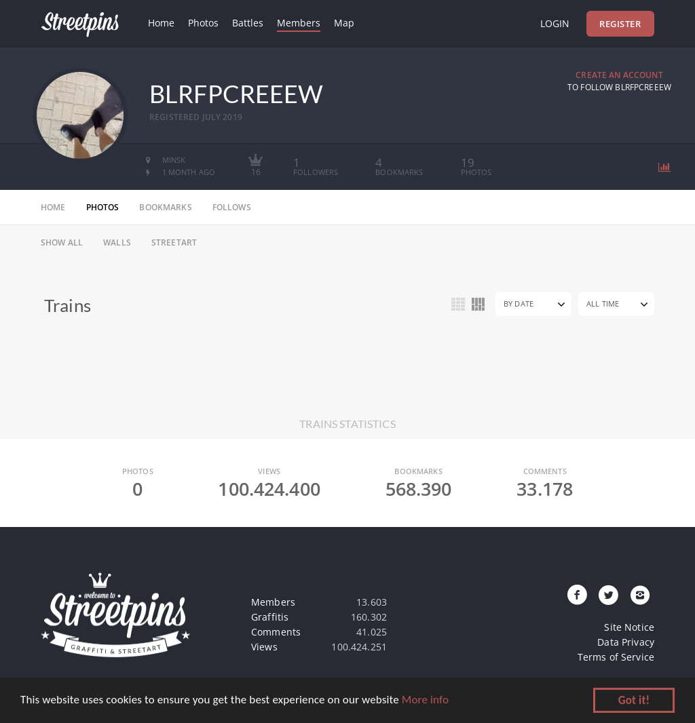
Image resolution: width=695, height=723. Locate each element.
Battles (247, 22)
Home (161, 22)
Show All (62, 242)
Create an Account (619, 75)
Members (298, 22)
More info (425, 701)
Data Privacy (625, 642)
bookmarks (165, 207)
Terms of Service (616, 656)
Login (554, 23)
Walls (117, 242)
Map (344, 22)
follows (231, 207)
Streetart (174, 242)
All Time (602, 303)
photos (102, 207)
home (53, 207)
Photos (203, 22)
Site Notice (629, 627)
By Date (518, 303)
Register (620, 24)
